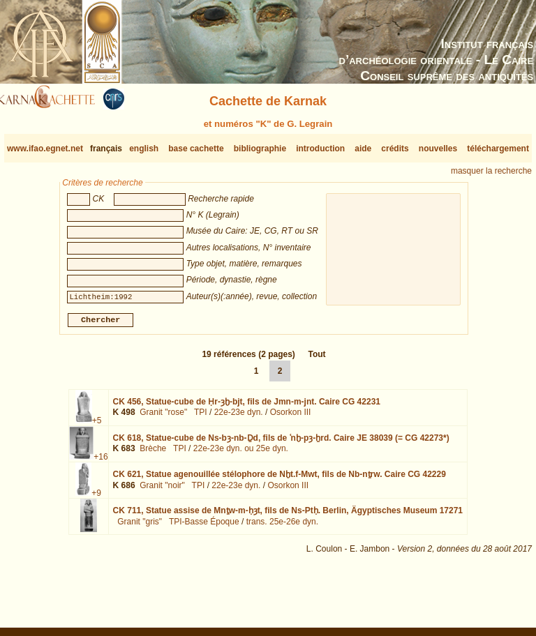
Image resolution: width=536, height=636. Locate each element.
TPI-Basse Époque (204, 527)
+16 (100, 462)
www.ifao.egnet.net (45, 148)
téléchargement (498, 148)
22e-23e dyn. (238, 418)
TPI (200, 418)
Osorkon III (290, 418)
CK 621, (279, 480)
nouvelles (438, 148)
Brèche (153, 454)
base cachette (195, 148)
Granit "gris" (139, 527)
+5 (97, 426)
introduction (320, 148)
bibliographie (260, 148)
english (143, 148)
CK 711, (288, 516)
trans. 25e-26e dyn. (282, 527)
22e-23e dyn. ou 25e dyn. (240, 454)
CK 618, (281, 443)
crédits (394, 148)
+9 (96, 498)
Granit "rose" (163, 418)
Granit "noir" (162, 491)
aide (363, 148)
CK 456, (246, 407)
